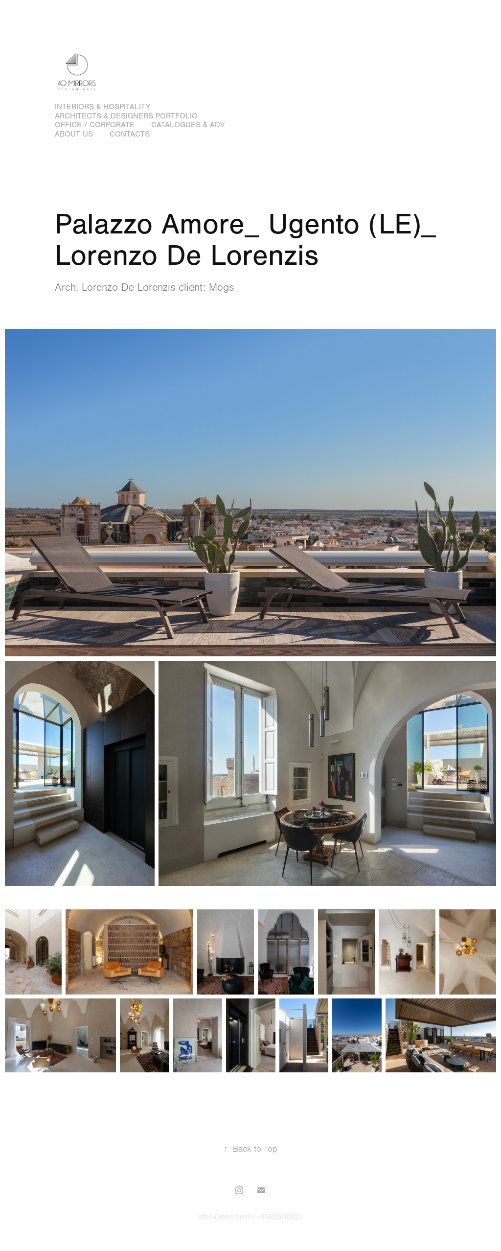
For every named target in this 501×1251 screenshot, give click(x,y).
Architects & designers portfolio (126, 116)
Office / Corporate (95, 124)
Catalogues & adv (188, 124)
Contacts (130, 134)
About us (74, 134)
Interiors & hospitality (102, 106)
